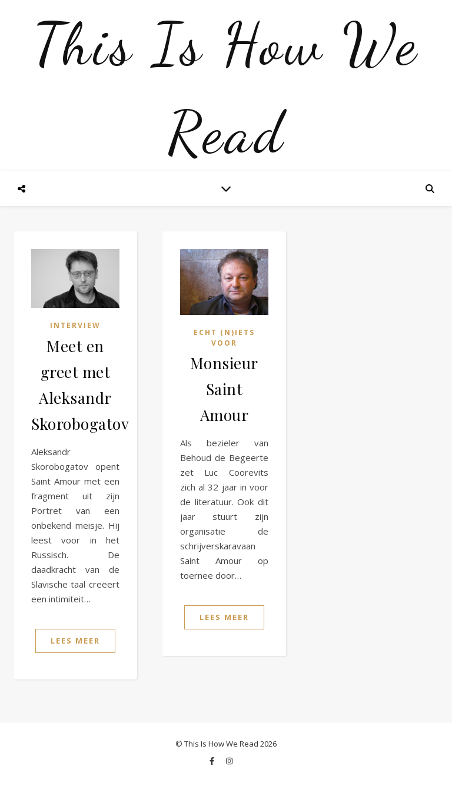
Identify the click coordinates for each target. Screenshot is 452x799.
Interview (75, 325)
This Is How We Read (226, 88)
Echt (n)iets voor (224, 337)
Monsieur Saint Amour (224, 389)
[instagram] (229, 760)
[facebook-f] (213, 760)
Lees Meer (75, 640)
